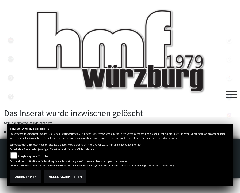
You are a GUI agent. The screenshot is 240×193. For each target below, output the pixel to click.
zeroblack (11, 96)
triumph (11, 78)
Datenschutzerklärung (165, 138)
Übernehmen (25, 177)
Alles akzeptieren (65, 177)
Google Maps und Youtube (33, 156)
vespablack (11, 59)
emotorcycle (11, 115)
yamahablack (11, 40)
